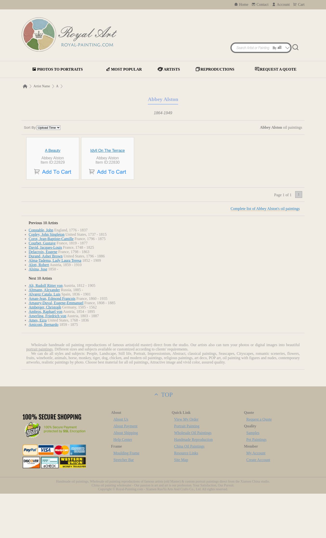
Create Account (258, 504)
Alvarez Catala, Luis (44, 338)
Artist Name (41, 86)
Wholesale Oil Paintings (193, 477)
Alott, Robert (39, 309)
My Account (256, 497)
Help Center (122, 484)
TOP (163, 439)
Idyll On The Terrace (107, 195)
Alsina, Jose (38, 313)
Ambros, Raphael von (45, 356)
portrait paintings (39, 393)
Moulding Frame (126, 497)
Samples (252, 477)
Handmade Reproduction (193, 484)
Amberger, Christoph (45, 352)
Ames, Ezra (38, 365)
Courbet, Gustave (42, 287)
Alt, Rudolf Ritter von (46, 330)
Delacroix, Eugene (43, 296)
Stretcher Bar (123, 504)
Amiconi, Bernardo (44, 369)
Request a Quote (259, 464)
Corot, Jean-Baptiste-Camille (51, 283)
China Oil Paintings (189, 491)
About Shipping (125, 477)
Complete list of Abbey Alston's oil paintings (265, 253)
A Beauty (52, 195)
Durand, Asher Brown (46, 300)
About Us (120, 464)
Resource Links (186, 497)
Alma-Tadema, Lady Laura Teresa (55, 305)
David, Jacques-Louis (45, 292)
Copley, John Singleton (47, 279)
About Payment (125, 470)
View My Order (186, 464)
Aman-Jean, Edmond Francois (52, 343)
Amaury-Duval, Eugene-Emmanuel (56, 347)
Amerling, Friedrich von (47, 360)
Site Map (181, 504)
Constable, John (41, 274)
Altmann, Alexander (44, 334)
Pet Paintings (256, 484)
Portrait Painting (186, 470)
